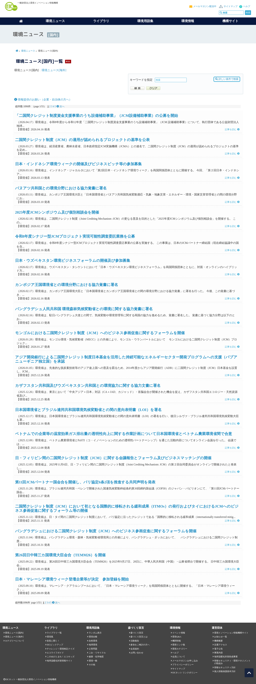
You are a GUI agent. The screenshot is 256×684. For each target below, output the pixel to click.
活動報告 (134, 641)
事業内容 (218, 652)
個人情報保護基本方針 (225, 671)
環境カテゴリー (179, 649)
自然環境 (93, 641)
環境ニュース (28, 51)
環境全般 (93, 636)
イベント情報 (178, 633)
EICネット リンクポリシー (185, 672)
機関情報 (176, 641)
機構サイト (230, 21)
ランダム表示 (95, 633)
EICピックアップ (55, 644)
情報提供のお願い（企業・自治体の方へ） (43, 99)
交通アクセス (220, 644)
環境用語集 (145, 21)
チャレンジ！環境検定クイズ (60, 649)
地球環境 (93, 644)
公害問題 (93, 649)
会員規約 (134, 649)
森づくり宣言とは (139, 636)
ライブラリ (101, 21)
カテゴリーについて (14, 641)
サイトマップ (231, 6)
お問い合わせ (136, 652)
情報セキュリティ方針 (225, 667)
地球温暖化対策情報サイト (59, 660)
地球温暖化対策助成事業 (226, 656)
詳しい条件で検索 (226, 79)
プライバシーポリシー (183, 664)
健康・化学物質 (96, 656)
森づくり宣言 (136, 633)
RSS (68, 61)
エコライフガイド (55, 652)
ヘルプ (246, 6)
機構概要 (218, 641)
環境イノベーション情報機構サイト (231, 633)
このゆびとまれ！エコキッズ (60, 656)
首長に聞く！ (53, 641)
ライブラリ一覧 (54, 633)
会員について (178, 656)
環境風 (50, 636)
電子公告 (218, 649)
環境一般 (93, 660)
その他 (92, 664)
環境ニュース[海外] (54, 70)
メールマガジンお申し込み (185, 660)
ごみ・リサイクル (97, 652)
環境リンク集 (178, 644)
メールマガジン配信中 (204, 6)
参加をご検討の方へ (140, 644)
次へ (61, 106)
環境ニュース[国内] (14, 633)
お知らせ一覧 (220, 636)
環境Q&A (176, 636)
